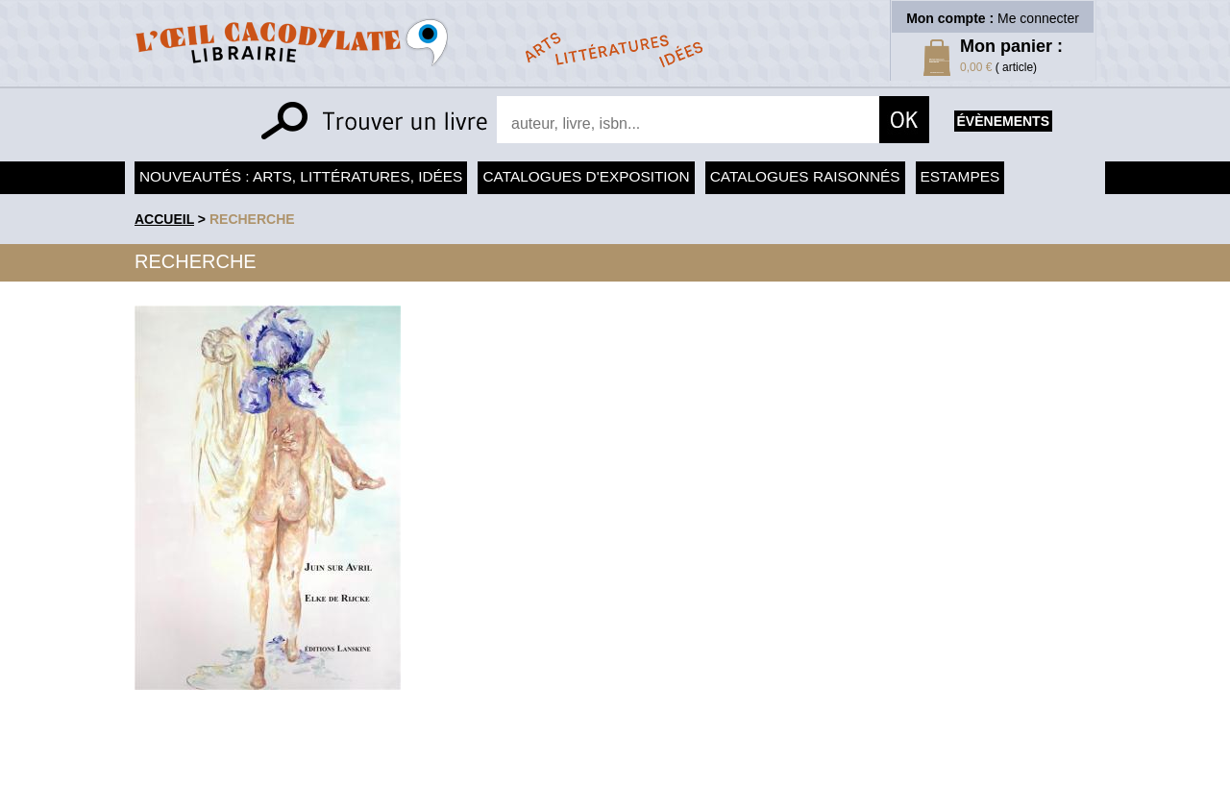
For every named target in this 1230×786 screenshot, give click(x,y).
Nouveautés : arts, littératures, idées (300, 176)
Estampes (960, 176)
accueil (164, 219)
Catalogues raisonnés (805, 176)
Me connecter (1038, 18)
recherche (252, 219)
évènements (1003, 121)
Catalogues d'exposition (585, 176)
